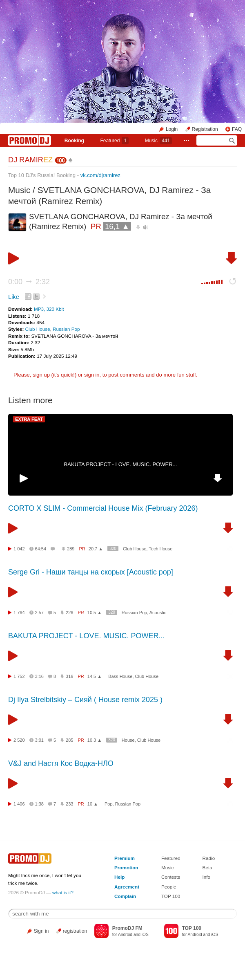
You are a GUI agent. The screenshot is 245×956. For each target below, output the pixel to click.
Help (119, 877)
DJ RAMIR (30, 160)
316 (69, 676)
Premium (124, 858)
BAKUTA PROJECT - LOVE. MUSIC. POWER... (120, 464)
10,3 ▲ (94, 740)
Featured (114, 140)
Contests (170, 877)
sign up (41, 375)
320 (112, 548)
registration (75, 931)
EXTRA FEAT (29, 419)
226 (69, 612)
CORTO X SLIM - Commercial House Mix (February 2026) (103, 508)
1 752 (19, 676)
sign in (92, 375)
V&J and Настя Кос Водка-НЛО (61, 763)
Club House (37, 329)
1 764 (19, 612)
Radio (209, 858)
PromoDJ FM (127, 928)
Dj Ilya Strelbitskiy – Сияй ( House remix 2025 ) (85, 700)
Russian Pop (66, 329)
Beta (207, 867)
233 (69, 803)
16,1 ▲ (117, 226)
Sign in (41, 931)
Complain (125, 896)
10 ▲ (92, 803)
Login (172, 129)
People (168, 886)
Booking (74, 141)
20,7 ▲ (96, 548)
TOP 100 (170, 896)
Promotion (126, 867)
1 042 (19, 548)
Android (125, 934)
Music (158, 140)
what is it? (63, 892)
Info (207, 877)
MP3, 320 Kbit (49, 309)
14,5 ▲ (94, 676)
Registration (205, 129)
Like (13, 297)
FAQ (237, 129)
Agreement (126, 886)
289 (70, 548)
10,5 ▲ (94, 612)
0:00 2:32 (29, 282)
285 (69, 740)
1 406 (19, 803)
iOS (145, 934)
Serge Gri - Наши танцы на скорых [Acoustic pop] (90, 572)
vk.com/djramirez (100, 175)
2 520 (19, 740)
